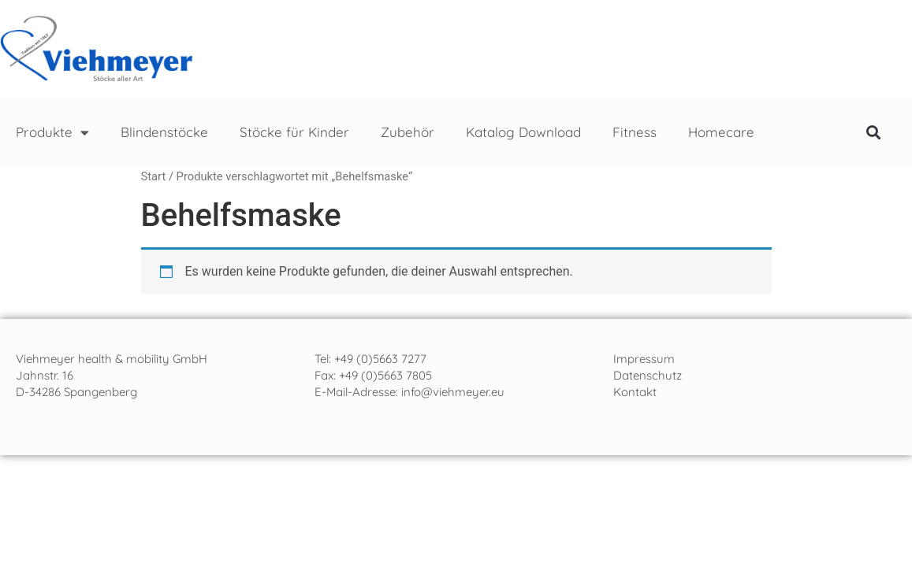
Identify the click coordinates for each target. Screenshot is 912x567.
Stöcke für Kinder (294, 132)
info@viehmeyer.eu (452, 391)
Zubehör (407, 132)
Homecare (721, 132)
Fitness (634, 132)
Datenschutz (647, 375)
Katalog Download (523, 132)
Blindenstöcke (164, 132)
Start (153, 176)
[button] (874, 133)
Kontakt (635, 391)
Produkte (52, 132)
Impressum (644, 358)
